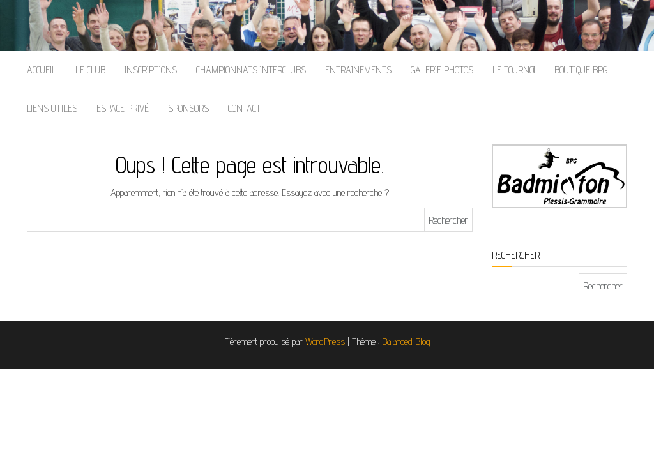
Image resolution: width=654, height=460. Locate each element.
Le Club (90, 70)
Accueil (41, 70)
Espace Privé (122, 108)
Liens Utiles (52, 108)
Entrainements (358, 70)
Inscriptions (151, 70)
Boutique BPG (580, 70)
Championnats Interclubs (251, 70)
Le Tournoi (513, 70)
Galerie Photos (442, 70)
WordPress (325, 341)
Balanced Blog (406, 341)
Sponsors (188, 108)
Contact (244, 108)
